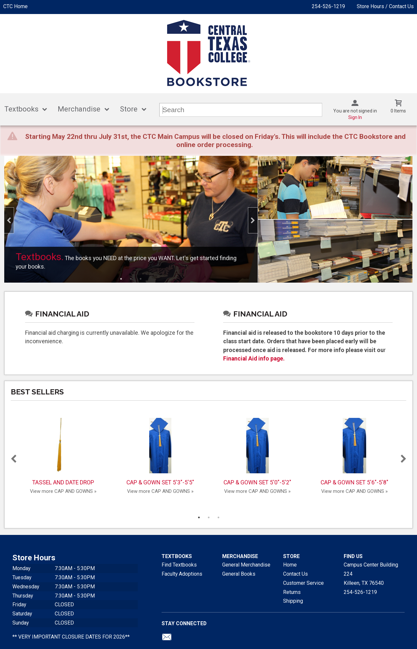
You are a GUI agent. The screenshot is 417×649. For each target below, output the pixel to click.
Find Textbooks (179, 565)
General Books (238, 574)
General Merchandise (246, 565)
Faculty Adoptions (182, 574)
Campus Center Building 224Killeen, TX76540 (371, 574)
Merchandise (79, 109)
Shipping (293, 601)
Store (128, 109)
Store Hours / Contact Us (385, 6)
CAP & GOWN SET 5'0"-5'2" (257, 452)
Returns (292, 592)
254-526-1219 (328, 6)
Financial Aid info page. (254, 358)
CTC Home (15, 6)
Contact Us (295, 574)
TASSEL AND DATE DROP (63, 452)
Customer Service (303, 583)
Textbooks (21, 109)
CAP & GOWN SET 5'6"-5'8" (354, 452)
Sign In (355, 117)
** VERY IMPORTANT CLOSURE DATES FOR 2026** (71, 637)
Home (290, 565)
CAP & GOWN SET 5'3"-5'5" (160, 452)
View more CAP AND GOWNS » (63, 491)
